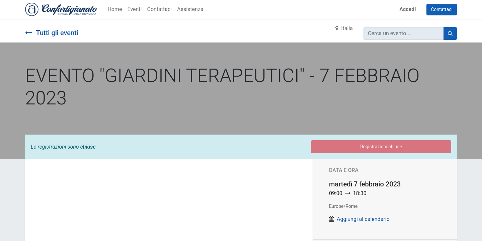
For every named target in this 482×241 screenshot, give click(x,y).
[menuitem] (115, 9)
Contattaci (442, 9)
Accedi (407, 9)
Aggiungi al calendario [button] (363, 219)
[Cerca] (450, 33)
